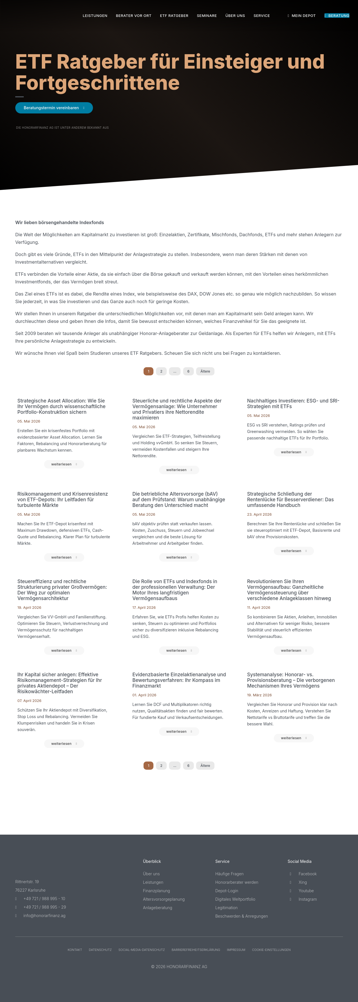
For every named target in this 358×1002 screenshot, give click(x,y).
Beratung (337, 15)
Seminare (207, 15)
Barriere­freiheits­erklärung (196, 950)
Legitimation (226, 907)
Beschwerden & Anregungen (241, 916)
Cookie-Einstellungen (271, 950)
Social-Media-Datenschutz (141, 950)
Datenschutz (100, 950)
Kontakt (75, 950)
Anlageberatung (157, 907)
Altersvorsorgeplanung (164, 899)
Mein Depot (302, 15)
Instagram (302, 899)
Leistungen (95, 15)
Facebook (302, 873)
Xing (297, 882)
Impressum (236, 950)
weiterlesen (61, 464)
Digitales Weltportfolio (235, 899)
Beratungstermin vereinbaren (51, 107)
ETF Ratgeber (174, 15)
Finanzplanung (156, 890)
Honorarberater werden (236, 882)
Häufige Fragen (229, 873)
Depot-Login (226, 890)
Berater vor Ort (133, 15)
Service (261, 15)
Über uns (235, 15)
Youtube (301, 890)
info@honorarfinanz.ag (40, 915)
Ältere (205, 371)
